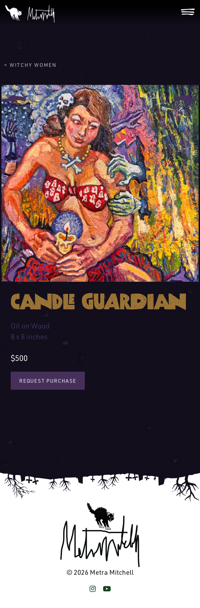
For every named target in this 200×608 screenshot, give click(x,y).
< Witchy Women (30, 65)
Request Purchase (47, 381)
